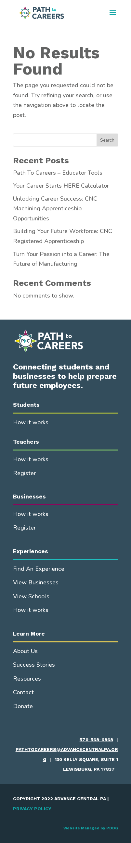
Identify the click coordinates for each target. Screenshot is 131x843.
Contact (23, 692)
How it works (30, 422)
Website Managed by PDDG (90, 828)
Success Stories (34, 665)
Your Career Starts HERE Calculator (61, 186)
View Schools (31, 596)
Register (24, 473)
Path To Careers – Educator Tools (57, 173)
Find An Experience (38, 569)
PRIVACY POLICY (32, 808)
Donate (23, 706)
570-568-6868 (96, 739)
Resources (27, 679)
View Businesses (36, 582)
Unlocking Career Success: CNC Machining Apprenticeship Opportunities (55, 208)
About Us (25, 651)
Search (107, 140)
